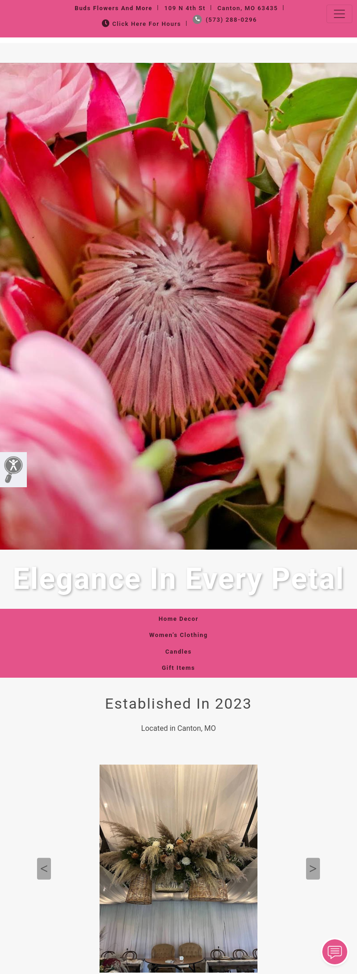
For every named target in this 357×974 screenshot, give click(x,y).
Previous (44, 869)
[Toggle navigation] (339, 14)
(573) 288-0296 (225, 19)
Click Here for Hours (140, 23)
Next (313, 869)
